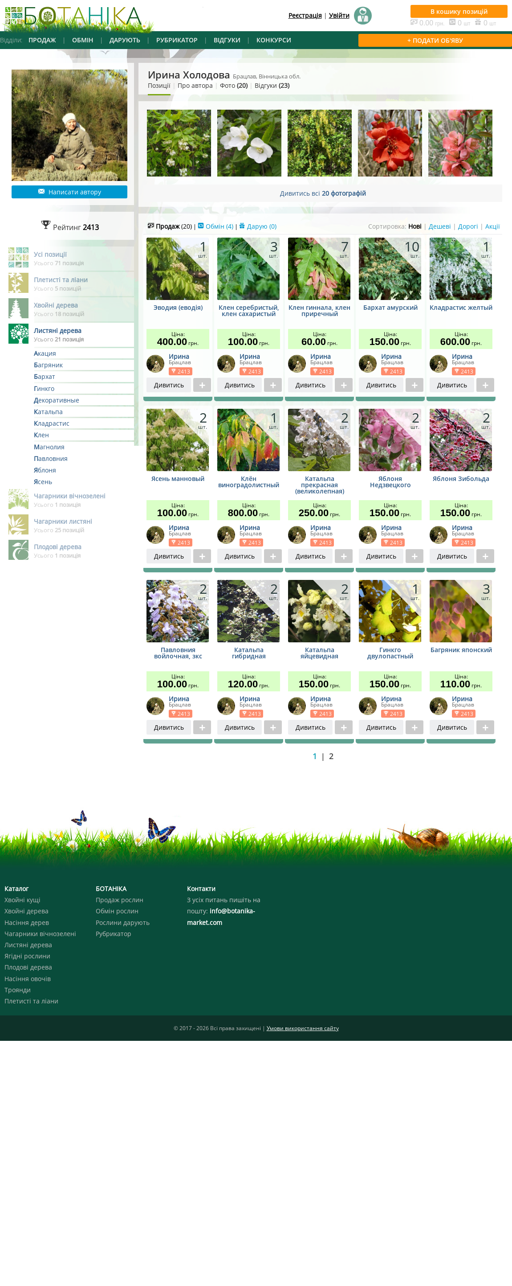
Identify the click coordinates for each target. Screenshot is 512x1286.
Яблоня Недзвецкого (390, 482)
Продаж (170, 226)
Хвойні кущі (22, 900)
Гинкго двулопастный (390, 653)
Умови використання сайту (303, 1028)
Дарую (257, 226)
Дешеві (440, 226)
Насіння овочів (27, 978)
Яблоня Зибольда (461, 479)
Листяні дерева (28, 945)
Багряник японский (461, 650)
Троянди (17, 990)
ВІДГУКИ (227, 40)
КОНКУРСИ (273, 40)
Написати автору (69, 192)
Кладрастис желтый (461, 308)
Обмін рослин (117, 911)
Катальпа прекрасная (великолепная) (319, 485)
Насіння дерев (26, 922)
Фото (234, 85)
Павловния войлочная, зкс (178, 653)
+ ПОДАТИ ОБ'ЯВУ (435, 40)
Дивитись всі (323, 193)
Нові (415, 226)
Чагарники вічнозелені (40, 933)
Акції (492, 226)
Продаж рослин (119, 900)
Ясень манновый (177, 479)
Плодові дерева (28, 967)
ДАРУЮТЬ (125, 40)
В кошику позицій (459, 11)
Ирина (179, 356)
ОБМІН (82, 40)
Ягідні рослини (27, 956)
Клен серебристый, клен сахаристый (249, 311)
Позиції (159, 85)
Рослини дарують (123, 922)
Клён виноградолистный (248, 482)
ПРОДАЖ (42, 40)
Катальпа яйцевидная (319, 653)
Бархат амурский (390, 308)
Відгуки (272, 85)
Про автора (195, 85)
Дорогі (468, 226)
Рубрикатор (113, 933)
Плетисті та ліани (31, 1001)
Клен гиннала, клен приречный (319, 311)
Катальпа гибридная (249, 653)
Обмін (215, 226)
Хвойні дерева (26, 911)
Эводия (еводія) (178, 308)
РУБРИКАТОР (177, 40)
